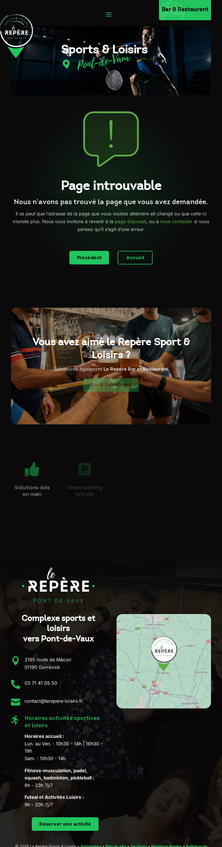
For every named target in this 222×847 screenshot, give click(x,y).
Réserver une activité (65, 824)
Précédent (89, 257)
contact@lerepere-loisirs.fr (54, 701)
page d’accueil (130, 221)
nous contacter (176, 221)
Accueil (135, 257)
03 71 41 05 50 (41, 683)
